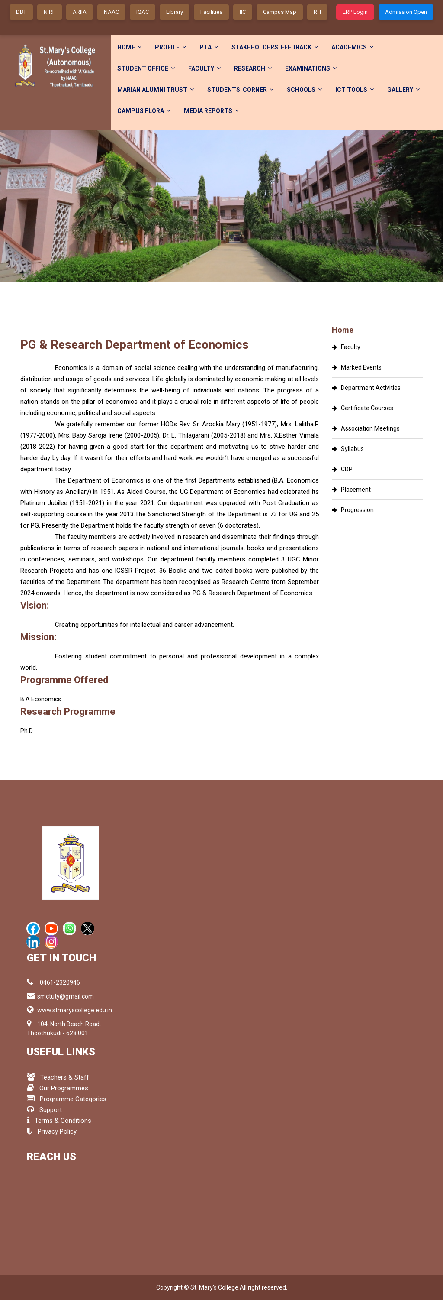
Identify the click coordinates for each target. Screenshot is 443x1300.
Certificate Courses (362, 408)
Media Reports (211, 110)
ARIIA (80, 12)
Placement (351, 489)
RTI (317, 12)
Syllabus (348, 448)
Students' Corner (240, 89)
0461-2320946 (53, 982)
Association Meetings (366, 428)
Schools (304, 89)
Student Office (146, 68)
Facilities (211, 12)
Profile (170, 47)
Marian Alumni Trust (155, 89)
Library (174, 12)
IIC (243, 12)
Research (253, 68)
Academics (352, 47)
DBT (21, 12)
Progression (353, 509)
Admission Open (406, 12)
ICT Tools (354, 89)
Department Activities (366, 387)
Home (129, 47)
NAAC (111, 12)
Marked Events (357, 367)
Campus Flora (143, 110)
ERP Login (355, 12)
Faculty (204, 68)
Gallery (403, 89)
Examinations (311, 68)
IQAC (142, 12)
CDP (342, 469)
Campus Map (279, 12)
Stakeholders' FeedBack (274, 47)
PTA (208, 47)
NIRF (49, 12)
